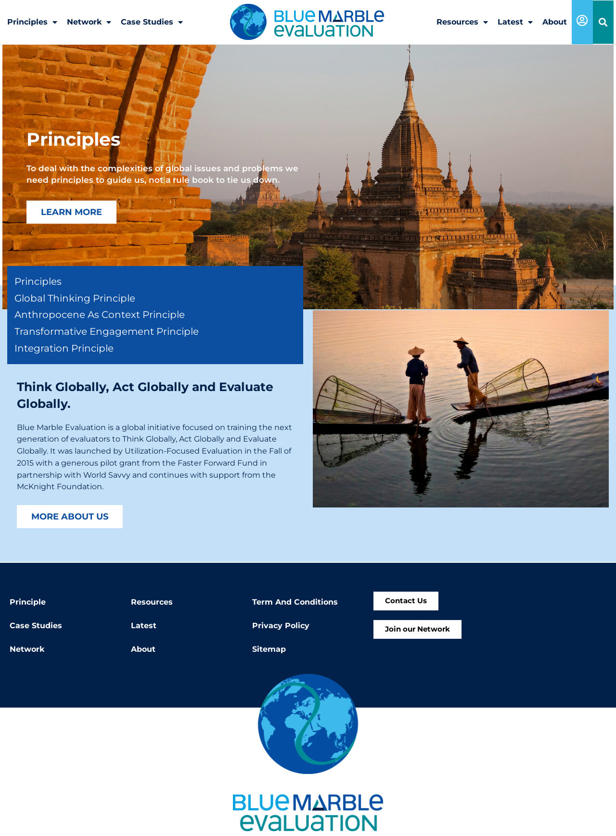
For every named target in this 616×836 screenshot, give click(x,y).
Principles (32, 22)
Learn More (71, 211)
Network (89, 22)
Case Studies (152, 22)
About (554, 21)
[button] (603, 22)
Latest (515, 22)
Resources (462, 22)
